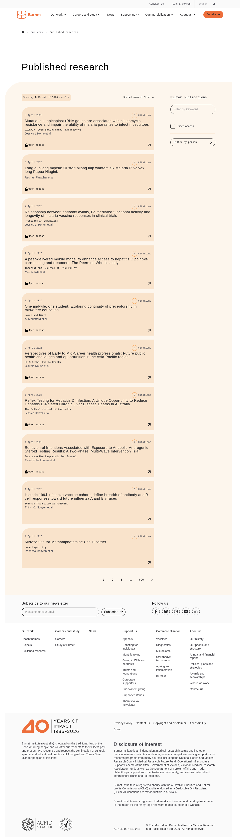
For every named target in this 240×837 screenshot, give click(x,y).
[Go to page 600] (141, 579)
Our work (58, 14)
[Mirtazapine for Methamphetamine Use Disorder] (88, 548)
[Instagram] (176, 611)
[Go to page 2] (112, 579)
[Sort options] (138, 97)
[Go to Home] (23, 32)
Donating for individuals (130, 646)
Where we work (199, 683)
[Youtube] (186, 611)
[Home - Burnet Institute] (29, 15)
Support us (129, 14)
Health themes (31, 638)
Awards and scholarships (197, 675)
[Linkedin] (196, 611)
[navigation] (120, 10)
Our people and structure (199, 646)
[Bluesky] (166, 611)
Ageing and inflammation (164, 668)
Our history (196, 638)
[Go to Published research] (64, 32)
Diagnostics (163, 644)
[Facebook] (156, 611)
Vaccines (161, 638)
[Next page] (152, 579)
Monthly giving (132, 654)
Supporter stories (133, 695)
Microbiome (163, 650)
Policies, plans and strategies (201, 665)
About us (187, 14)
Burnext (161, 675)
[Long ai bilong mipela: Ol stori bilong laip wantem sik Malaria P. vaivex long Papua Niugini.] (88, 174)
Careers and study (86, 14)
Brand (118, 729)
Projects (27, 644)
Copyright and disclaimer (169, 722)
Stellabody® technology (163, 658)
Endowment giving (134, 689)
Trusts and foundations (130, 671)
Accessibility (198, 722)
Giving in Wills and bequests (134, 662)
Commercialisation (159, 14)
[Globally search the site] (206, 4)
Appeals (128, 638)
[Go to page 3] (121, 579)
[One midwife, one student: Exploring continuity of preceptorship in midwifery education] (88, 314)
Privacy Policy (123, 722)
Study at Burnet (65, 644)
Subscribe (113, 611)
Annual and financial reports (202, 656)
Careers (60, 638)
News (110, 14)
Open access (186, 126)
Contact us (156, 4)
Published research (34, 650)
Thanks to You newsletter (131, 702)
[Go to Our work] (37, 32)
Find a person (181, 4)
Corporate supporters (129, 681)
